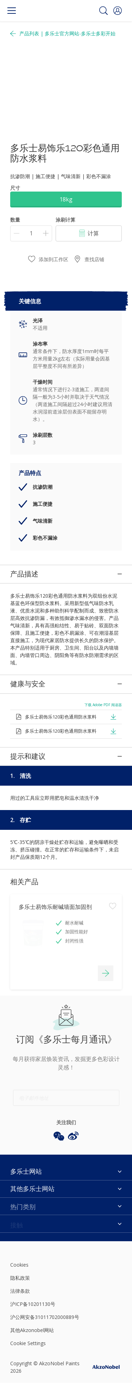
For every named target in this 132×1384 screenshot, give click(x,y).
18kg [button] (66, 199)
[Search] (103, 10)
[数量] (31, 233)
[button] (117, 10)
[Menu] (11, 10)
